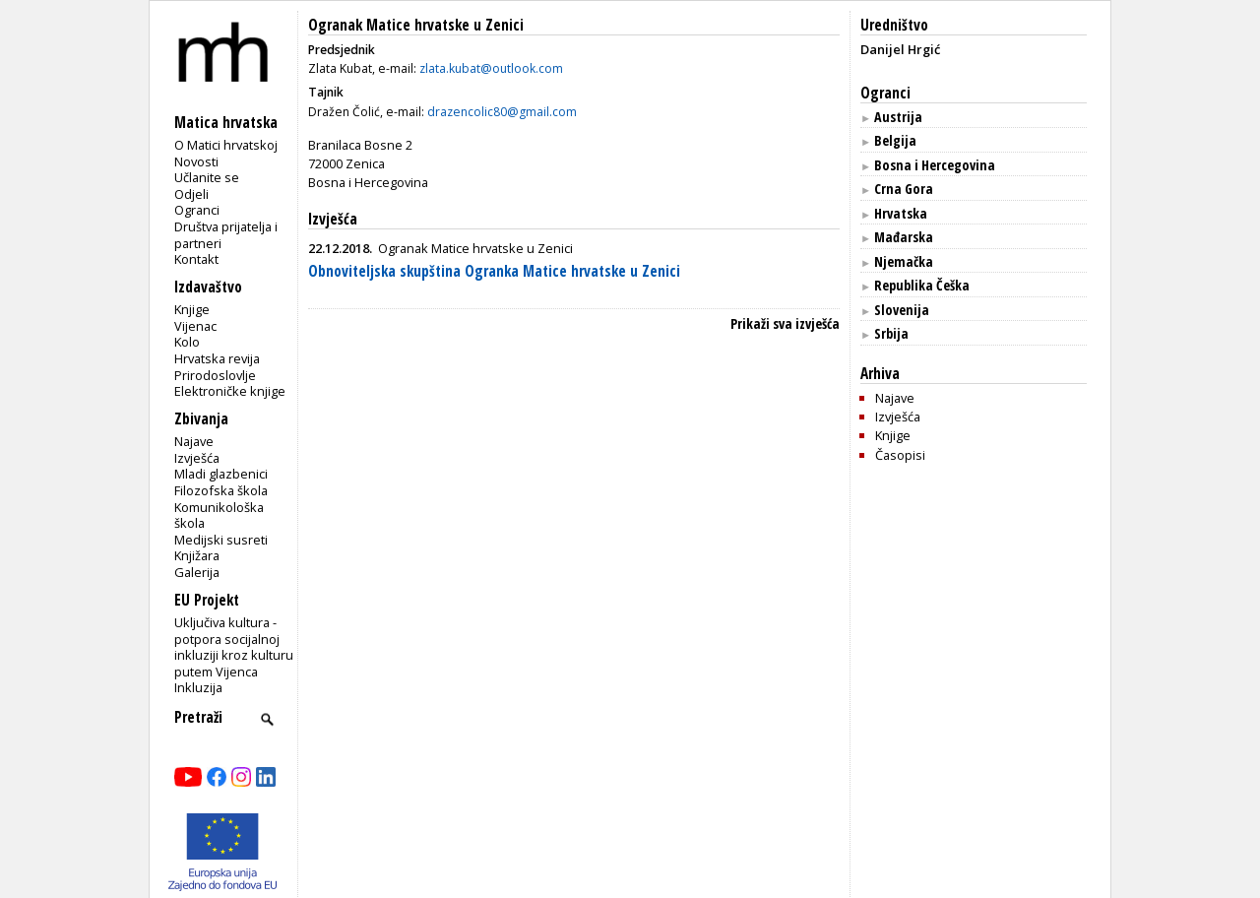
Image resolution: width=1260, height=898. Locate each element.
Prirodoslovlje (215, 375)
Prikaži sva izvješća (785, 323)
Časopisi (900, 455)
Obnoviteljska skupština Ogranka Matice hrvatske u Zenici (494, 271)
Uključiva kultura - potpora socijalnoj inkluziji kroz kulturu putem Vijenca (233, 646)
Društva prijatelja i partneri (226, 235)
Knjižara (197, 555)
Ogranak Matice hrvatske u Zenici (416, 25)
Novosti (196, 161)
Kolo (187, 342)
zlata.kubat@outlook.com (491, 68)
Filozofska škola (221, 490)
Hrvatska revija (217, 358)
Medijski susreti (221, 539)
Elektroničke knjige (229, 391)
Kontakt (196, 259)
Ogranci (197, 210)
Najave (194, 441)
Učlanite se (206, 177)
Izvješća (197, 458)
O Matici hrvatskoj (226, 145)
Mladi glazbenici (221, 473)
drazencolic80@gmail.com (502, 111)
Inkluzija (198, 687)
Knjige (192, 309)
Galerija (197, 572)
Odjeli (191, 194)
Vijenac (195, 326)
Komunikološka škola (219, 515)
